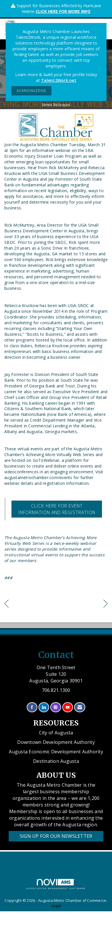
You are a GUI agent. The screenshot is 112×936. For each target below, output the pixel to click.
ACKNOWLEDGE (31, 90)
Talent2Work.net (58, 80)
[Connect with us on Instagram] (55, 707)
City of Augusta (56, 732)
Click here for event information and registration (56, 509)
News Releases (56, 105)
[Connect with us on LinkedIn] (43, 707)
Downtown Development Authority (56, 742)
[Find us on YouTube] (67, 707)
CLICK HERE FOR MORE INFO (63, 11)
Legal (56, 905)
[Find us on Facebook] (32, 707)
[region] (105, 604)
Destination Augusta (56, 761)
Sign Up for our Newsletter (56, 836)
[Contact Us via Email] (79, 707)
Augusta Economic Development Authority (56, 751)
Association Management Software (56, 884)
